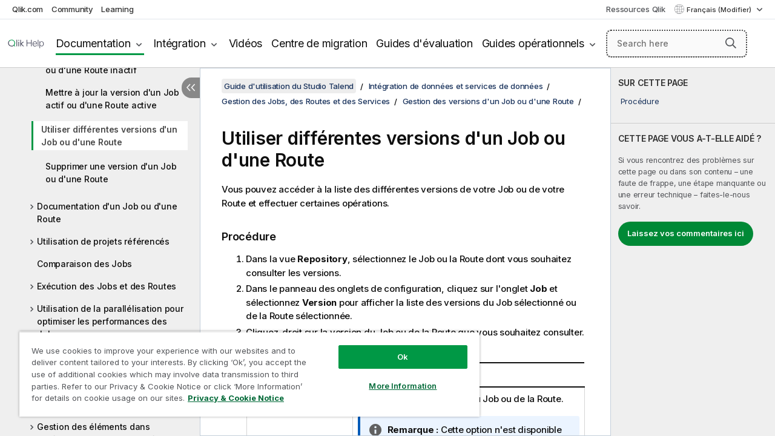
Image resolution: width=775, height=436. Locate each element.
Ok (393, 347)
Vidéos (246, 43)
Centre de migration (319, 43)
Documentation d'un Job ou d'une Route (107, 212)
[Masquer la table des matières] (191, 88)
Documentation (93, 43)
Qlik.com (27, 9)
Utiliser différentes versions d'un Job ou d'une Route (109, 135)
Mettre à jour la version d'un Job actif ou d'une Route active (112, 98)
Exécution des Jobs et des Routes (106, 286)
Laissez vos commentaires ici (685, 233)
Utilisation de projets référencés (103, 241)
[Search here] (676, 43)
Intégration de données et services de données (456, 86)
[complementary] (693, 252)
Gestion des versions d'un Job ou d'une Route (488, 101)
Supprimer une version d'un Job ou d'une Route (111, 172)
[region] (244, 369)
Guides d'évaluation (424, 43)
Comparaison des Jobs (84, 264)
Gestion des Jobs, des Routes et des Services (306, 101)
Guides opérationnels (533, 43)
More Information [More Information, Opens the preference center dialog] (393, 377)
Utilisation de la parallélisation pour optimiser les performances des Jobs (110, 321)
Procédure (640, 101)
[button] (731, 43)
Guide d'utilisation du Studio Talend (289, 86)
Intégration (179, 43)
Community (72, 9)
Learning (117, 9)
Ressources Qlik (635, 9)
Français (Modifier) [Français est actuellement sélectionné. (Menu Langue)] (720, 9)
